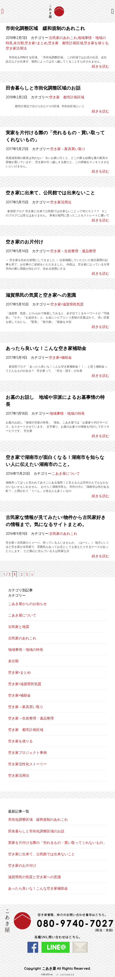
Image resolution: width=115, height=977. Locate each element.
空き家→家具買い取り (67, 149)
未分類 (18, 43)
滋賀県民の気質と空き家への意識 (41, 295)
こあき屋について (66, 473)
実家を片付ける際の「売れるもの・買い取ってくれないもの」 (57, 842)
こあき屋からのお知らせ (27, 604)
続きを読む (100, 66)
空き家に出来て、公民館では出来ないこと (50, 192)
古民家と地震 (18, 626)
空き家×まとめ (36, 43)
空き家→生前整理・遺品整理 (73, 251)
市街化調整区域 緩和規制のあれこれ (45, 28)
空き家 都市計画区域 (65, 43)
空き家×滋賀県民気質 (67, 304)
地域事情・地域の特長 (67, 413)
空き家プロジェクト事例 (27, 752)
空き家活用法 (16, 48)
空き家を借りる (96, 43)
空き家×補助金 (60, 357)
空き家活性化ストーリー (27, 764)
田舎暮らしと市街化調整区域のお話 (43, 88)
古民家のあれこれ (63, 37)
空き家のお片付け (24, 242)
